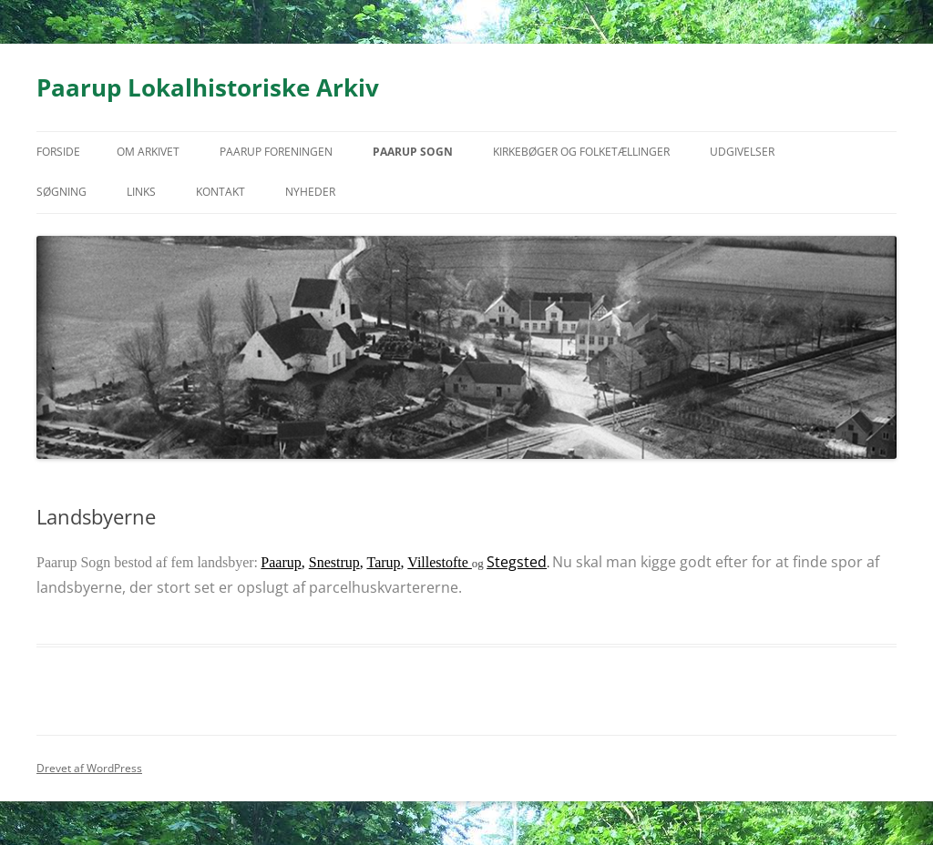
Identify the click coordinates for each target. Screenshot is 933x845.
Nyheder (310, 191)
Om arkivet (148, 151)
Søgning (61, 191)
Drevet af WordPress (89, 768)
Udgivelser (742, 151)
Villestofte (439, 562)
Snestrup (334, 562)
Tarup (383, 562)
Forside (58, 151)
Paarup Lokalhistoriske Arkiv (207, 87)
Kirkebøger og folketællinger (581, 151)
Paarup (281, 562)
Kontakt (220, 191)
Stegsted (517, 562)
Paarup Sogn (413, 151)
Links (141, 191)
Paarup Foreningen (276, 151)
